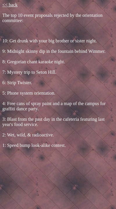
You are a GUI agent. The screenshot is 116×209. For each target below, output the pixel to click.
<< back (9, 4)
